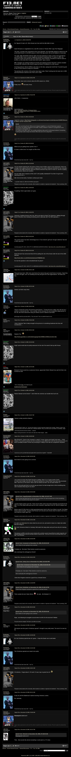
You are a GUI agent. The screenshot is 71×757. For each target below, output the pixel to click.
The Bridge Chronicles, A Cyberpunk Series (27, 110)
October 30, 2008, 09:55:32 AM (24, 330)
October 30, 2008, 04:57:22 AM (24, 286)
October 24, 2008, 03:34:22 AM (24, 236)
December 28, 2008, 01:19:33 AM (25, 648)
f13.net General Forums (13, 29)
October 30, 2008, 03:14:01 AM (24, 250)
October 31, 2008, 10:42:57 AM (24, 415)
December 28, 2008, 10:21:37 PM (25, 729)
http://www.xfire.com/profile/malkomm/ (57, 246)
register (24, 13)
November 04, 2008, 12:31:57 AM (25, 476)
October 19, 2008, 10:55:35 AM (24, 116)
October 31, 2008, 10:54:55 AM (24, 436)
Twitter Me (16, 113)
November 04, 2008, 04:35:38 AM (25, 491)
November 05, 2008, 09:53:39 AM (25, 607)
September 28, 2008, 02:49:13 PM (25, 77)
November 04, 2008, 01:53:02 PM (25, 538)
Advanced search (37, 22)
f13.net (4, 29)
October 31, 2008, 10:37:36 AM (24, 366)
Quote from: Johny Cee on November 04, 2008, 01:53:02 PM (33, 561)
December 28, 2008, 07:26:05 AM (25, 712)
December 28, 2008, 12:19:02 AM (25, 635)
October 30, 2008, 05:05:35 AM (24, 306)
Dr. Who (38, 29)
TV (31, 29)
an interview (23, 523)
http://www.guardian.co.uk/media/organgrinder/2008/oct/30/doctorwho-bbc (35, 337)
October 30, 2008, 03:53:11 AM (24, 269)
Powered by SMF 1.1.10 (26, 755)
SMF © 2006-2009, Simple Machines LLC (41, 755)
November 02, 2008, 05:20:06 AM (25, 456)
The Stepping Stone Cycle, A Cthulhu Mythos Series (29, 111)
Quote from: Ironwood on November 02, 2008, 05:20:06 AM (32, 543)
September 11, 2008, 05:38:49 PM (23, 39)
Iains (22, 384)
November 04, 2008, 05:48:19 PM (25, 557)
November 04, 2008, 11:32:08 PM (25, 582)
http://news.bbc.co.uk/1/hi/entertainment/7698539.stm (29, 258)
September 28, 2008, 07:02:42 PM (25, 94)
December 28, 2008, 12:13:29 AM (25, 625)
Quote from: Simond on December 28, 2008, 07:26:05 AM (32, 734)
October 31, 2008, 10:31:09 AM (24, 342)
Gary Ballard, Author (18, 112)
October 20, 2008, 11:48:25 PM (24, 212)
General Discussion (24, 29)
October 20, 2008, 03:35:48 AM (24, 143)
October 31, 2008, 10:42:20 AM (24, 390)
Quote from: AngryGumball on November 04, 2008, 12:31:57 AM (34, 496)
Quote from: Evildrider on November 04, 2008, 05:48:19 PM (32, 587)
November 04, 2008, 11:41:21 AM (25, 519)
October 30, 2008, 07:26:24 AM (24, 320)
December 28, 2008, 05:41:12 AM (25, 692)
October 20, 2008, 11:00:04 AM (24, 187)
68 (13, 32)
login (18, 13)
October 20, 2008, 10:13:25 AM (24, 163)
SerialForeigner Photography (20, 386)
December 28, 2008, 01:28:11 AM (25, 668)
